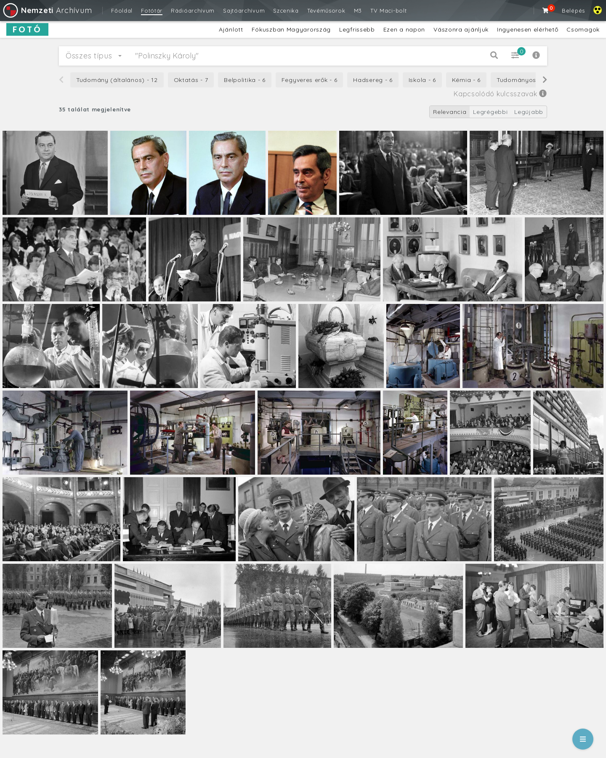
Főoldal (122, 10)
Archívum (47, 10)
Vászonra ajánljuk (461, 29)
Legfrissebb (357, 29)
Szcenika (286, 10)
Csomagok (583, 29)
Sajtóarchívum (244, 10)
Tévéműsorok (326, 10)
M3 (358, 10)
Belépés (573, 10)
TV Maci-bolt (388, 10)
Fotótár (151, 10)
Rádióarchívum (193, 10)
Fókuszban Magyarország (291, 29)
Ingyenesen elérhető (527, 29)
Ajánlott (231, 29)
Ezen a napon (404, 29)
